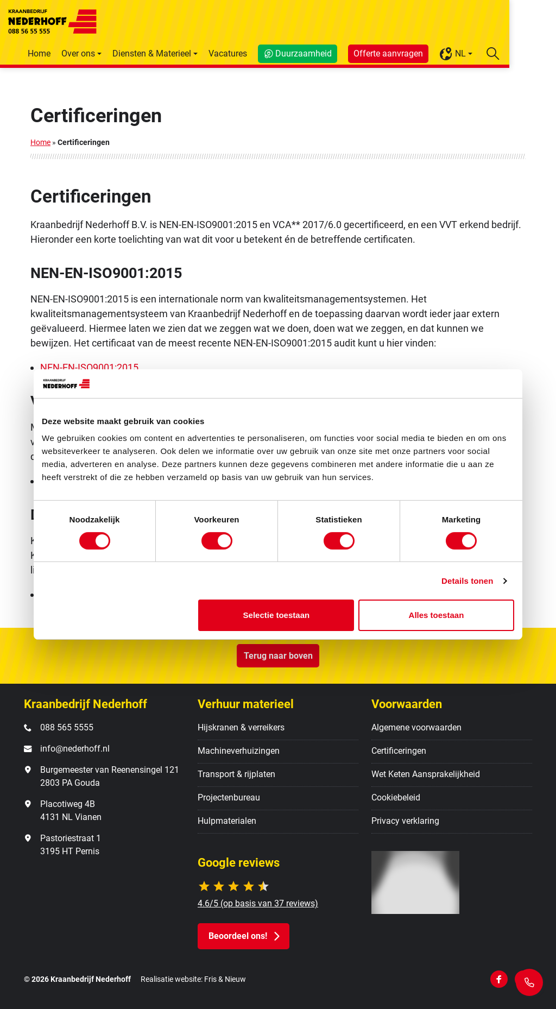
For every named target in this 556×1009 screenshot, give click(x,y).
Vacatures (274, 53)
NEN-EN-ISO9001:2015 (89, 367)
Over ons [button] (125, 53)
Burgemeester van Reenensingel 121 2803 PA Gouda (109, 776)
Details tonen (467, 580)
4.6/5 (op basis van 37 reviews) (258, 903)
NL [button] (499, 53)
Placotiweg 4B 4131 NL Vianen (71, 810)
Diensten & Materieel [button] (198, 53)
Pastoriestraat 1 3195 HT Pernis (70, 844)
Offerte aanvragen (435, 53)
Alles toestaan (436, 615)
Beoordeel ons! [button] (237, 936)
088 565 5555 (66, 727)
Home (85, 53)
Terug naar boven (278, 656)
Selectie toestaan (276, 615)
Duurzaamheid (350, 53)
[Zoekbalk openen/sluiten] (539, 53)
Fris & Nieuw (225, 979)
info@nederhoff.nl (75, 748)
